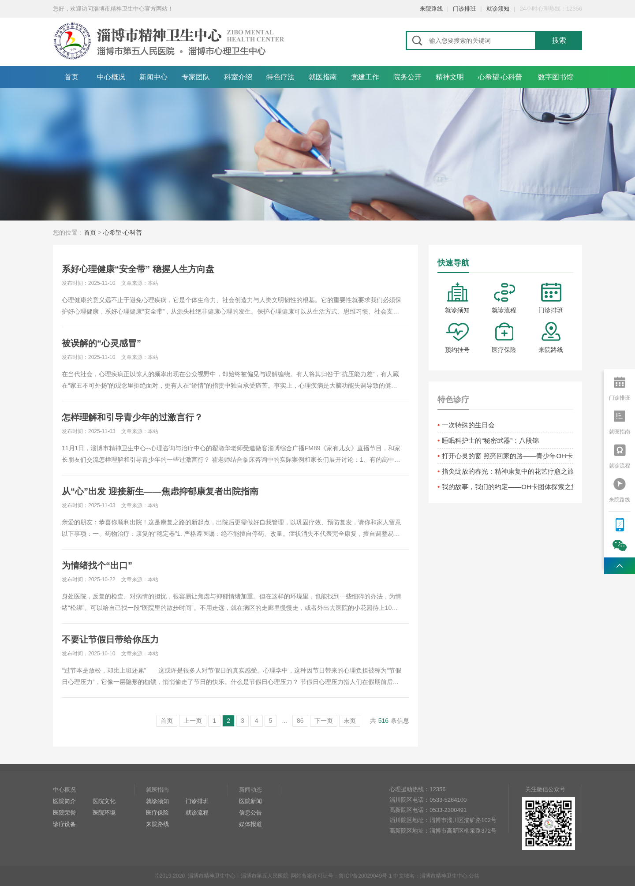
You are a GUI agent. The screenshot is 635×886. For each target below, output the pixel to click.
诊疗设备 (64, 824)
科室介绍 (238, 77)
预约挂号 (457, 337)
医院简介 (64, 801)
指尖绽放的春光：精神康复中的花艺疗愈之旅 (507, 471)
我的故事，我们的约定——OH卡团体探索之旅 (507, 486)
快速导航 (453, 262)
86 (300, 720)
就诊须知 (497, 8)
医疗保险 (504, 337)
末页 (350, 720)
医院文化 (104, 801)
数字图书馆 (555, 77)
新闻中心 (153, 77)
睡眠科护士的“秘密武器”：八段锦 (490, 440)
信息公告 (250, 812)
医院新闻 (250, 801)
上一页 (192, 720)
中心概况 (111, 77)
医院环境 (104, 812)
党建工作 (365, 77)
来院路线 (431, 8)
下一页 (323, 720)
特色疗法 (280, 77)
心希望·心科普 (500, 77)
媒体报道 (250, 824)
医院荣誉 (64, 812)
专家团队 (196, 77)
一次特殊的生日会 (468, 425)
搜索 (559, 40)
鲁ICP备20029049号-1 (365, 876)
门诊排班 (464, 8)
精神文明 (450, 77)
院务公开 (407, 77)
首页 (71, 77)
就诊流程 (504, 298)
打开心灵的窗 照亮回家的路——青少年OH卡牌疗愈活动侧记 (507, 456)
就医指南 (323, 77)
